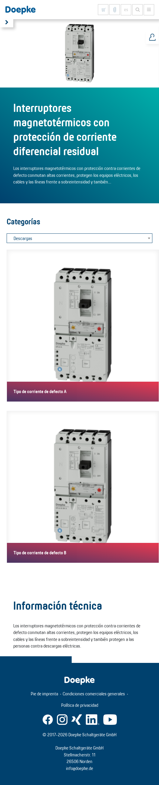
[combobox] (79, 238)
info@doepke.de (79, 768)
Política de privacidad (79, 705)
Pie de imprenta (44, 694)
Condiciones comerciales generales (94, 694)
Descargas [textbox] (23, 238)
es (126, 9)
